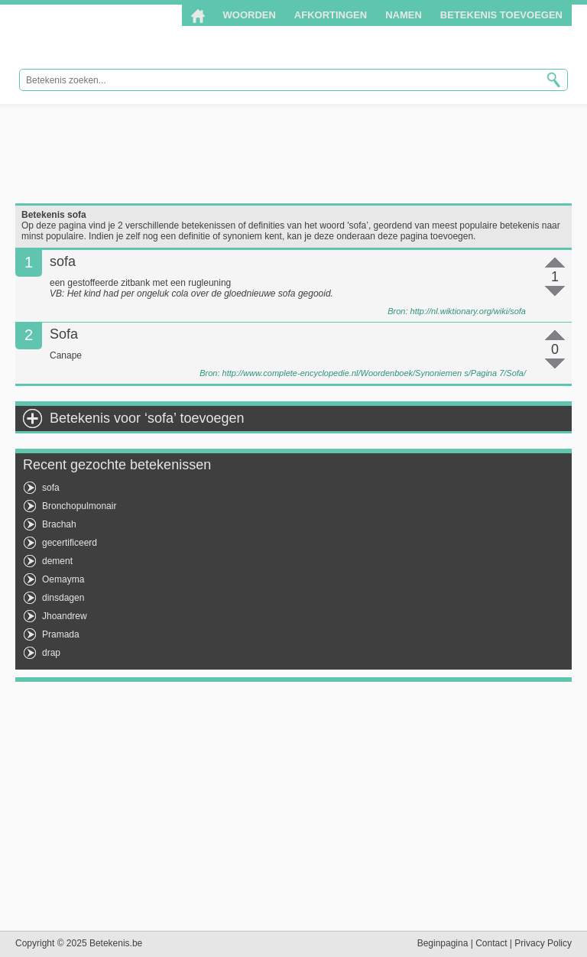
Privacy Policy (543, 943)
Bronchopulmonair (79, 506)
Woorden (249, 15)
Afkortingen (330, 15)
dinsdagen (63, 597)
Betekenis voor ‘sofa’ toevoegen (147, 418)
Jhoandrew (64, 616)
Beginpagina (443, 943)
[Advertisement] (293, 153)
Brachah (59, 524)
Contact (491, 943)
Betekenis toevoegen (501, 15)
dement (57, 561)
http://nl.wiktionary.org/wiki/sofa (468, 311)
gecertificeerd (69, 542)
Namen (403, 15)
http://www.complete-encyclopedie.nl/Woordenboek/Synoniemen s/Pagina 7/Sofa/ (374, 373)
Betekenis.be (116, 37)
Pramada (60, 634)
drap (51, 652)
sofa (51, 487)
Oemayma (63, 579)
